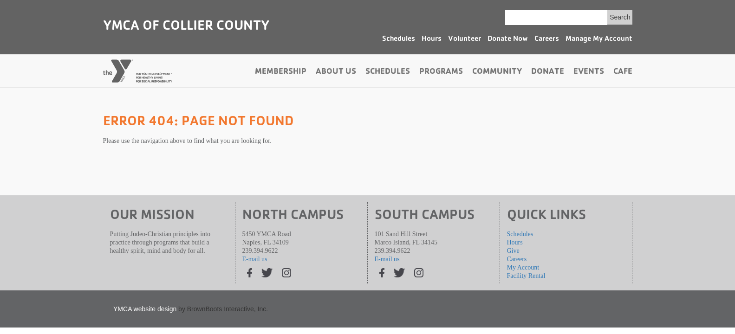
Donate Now (508, 39)
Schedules (398, 39)
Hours (432, 39)
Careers (546, 39)
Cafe (622, 72)
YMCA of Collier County (186, 27)
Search (620, 17)
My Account (523, 267)
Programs (441, 72)
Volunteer (464, 39)
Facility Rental (526, 275)
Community (497, 72)
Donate (547, 72)
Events (588, 72)
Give (513, 250)
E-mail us (254, 259)
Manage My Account (599, 39)
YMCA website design (144, 309)
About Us (336, 72)
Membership (280, 72)
